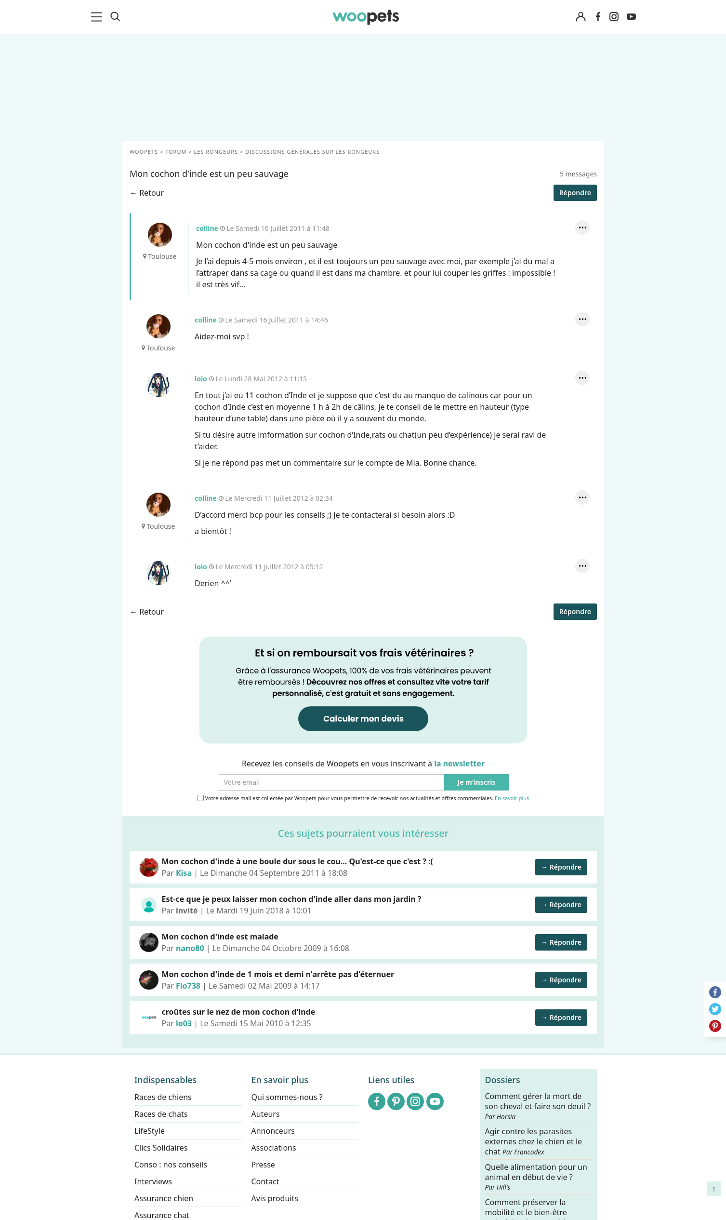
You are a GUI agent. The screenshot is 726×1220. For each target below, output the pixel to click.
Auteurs (265, 1114)
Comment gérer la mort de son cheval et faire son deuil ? (538, 1106)
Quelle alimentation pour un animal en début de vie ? (536, 1177)
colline (159, 235)
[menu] (98, 17)
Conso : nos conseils (170, 1164)
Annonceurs (272, 1131)
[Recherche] (115, 17)
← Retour (147, 193)
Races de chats (160, 1114)
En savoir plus (511, 798)
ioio (158, 385)
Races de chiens (163, 1097)
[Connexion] (581, 17)
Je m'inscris (476, 782)
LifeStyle (149, 1131)
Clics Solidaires (161, 1147)
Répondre (575, 192)
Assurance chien (163, 1198)
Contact (265, 1181)
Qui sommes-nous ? (286, 1097)
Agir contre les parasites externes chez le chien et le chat (533, 1141)
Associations (273, 1147)
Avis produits (274, 1198)
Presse (263, 1164)
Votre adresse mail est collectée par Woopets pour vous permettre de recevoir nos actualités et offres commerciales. (363, 798)
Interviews (153, 1181)
